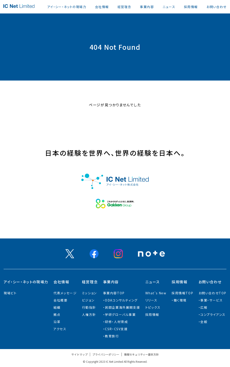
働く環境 (180, 300)
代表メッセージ (65, 293)
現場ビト (10, 293)
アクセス (59, 329)
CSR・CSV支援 (116, 329)
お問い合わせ (216, 6)
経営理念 (124, 6)
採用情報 (191, 6)
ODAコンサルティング (121, 300)
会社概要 (60, 300)
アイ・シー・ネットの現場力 (66, 6)
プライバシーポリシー (105, 354)
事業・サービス (211, 300)
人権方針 (89, 314)
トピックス (153, 307)
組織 (56, 307)
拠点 (56, 314)
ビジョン (88, 300)
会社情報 (102, 6)
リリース (151, 300)
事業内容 (147, 6)
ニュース (169, 6)
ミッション (89, 293)
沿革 (56, 321)
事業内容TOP (114, 293)
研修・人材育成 (116, 321)
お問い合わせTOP (212, 293)
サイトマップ (79, 354)
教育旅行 (112, 336)
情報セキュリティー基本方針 (141, 354)
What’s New (155, 293)
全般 (203, 321)
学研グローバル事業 (120, 314)
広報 (203, 307)
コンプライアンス (213, 314)
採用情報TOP (182, 293)
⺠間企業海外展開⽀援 (122, 307)
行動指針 (89, 307)
